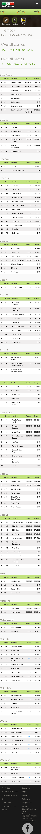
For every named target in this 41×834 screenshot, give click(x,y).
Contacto (25, 795)
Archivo (25, 806)
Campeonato (26, 802)
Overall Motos (12, 59)
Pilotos (4, 810)
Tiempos (8, 30)
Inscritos (15, 21)
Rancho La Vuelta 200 (9, 792)
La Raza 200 (6, 802)
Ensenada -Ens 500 (9, 806)
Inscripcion (6, 21)
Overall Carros (13, 44)
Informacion (26, 788)
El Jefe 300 (6, 788)
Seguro (24, 792)
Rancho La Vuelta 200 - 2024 (17, 35)
